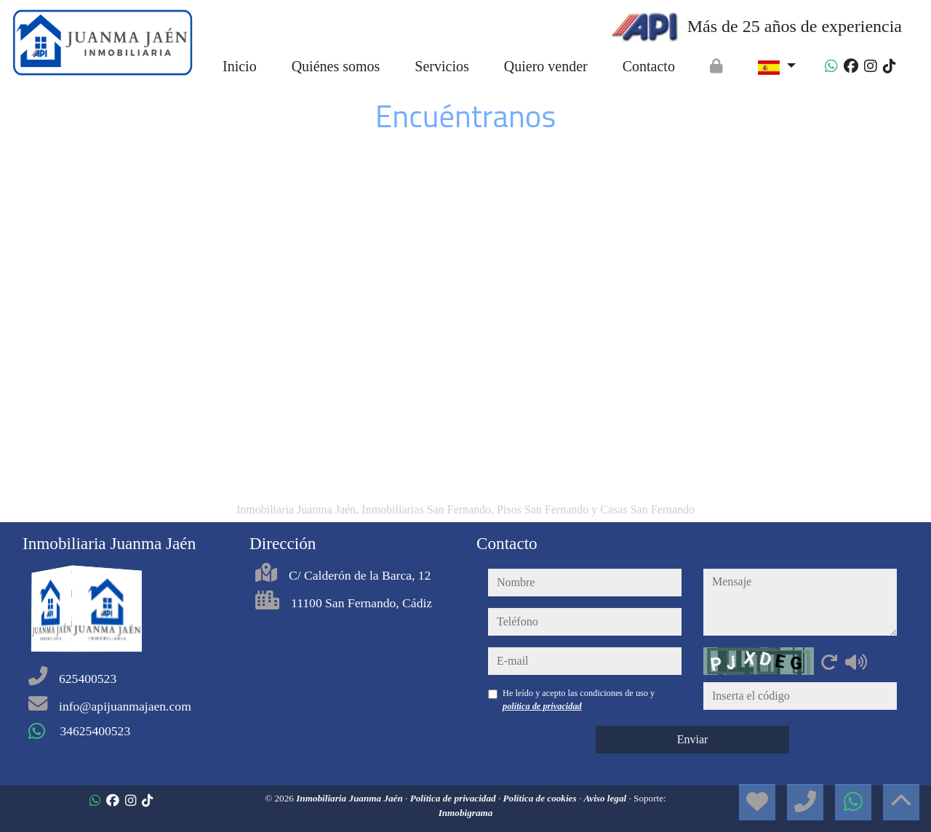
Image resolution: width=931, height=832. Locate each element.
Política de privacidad (454, 798)
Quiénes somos (336, 66)
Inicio (240, 66)
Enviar (692, 739)
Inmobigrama (466, 812)
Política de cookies (541, 798)
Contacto (649, 66)
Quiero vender (546, 66)
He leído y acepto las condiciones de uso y (579, 699)
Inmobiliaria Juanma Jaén (350, 798)
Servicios (441, 66)
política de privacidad (542, 706)
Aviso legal (605, 798)
